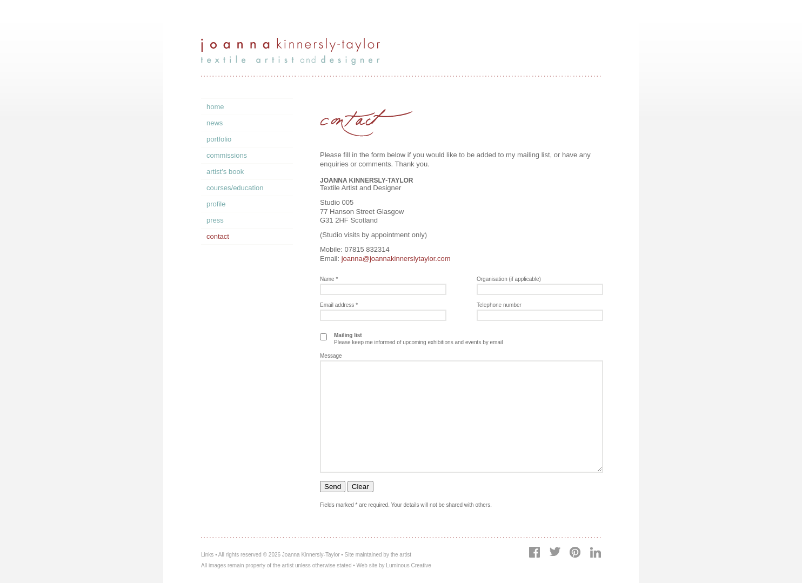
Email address (339, 305)
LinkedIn (595, 552)
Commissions (226, 155)
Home (215, 107)
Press (215, 220)
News (214, 123)
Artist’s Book (225, 171)
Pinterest (574, 552)
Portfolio (218, 139)
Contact (217, 236)
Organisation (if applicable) (509, 279)
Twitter (554, 551)
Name (329, 279)
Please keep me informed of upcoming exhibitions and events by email (418, 338)
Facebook (534, 552)
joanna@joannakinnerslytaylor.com (396, 258)
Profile (215, 204)
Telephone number (499, 305)
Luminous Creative (408, 565)
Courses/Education (235, 188)
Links (207, 555)
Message (331, 356)
